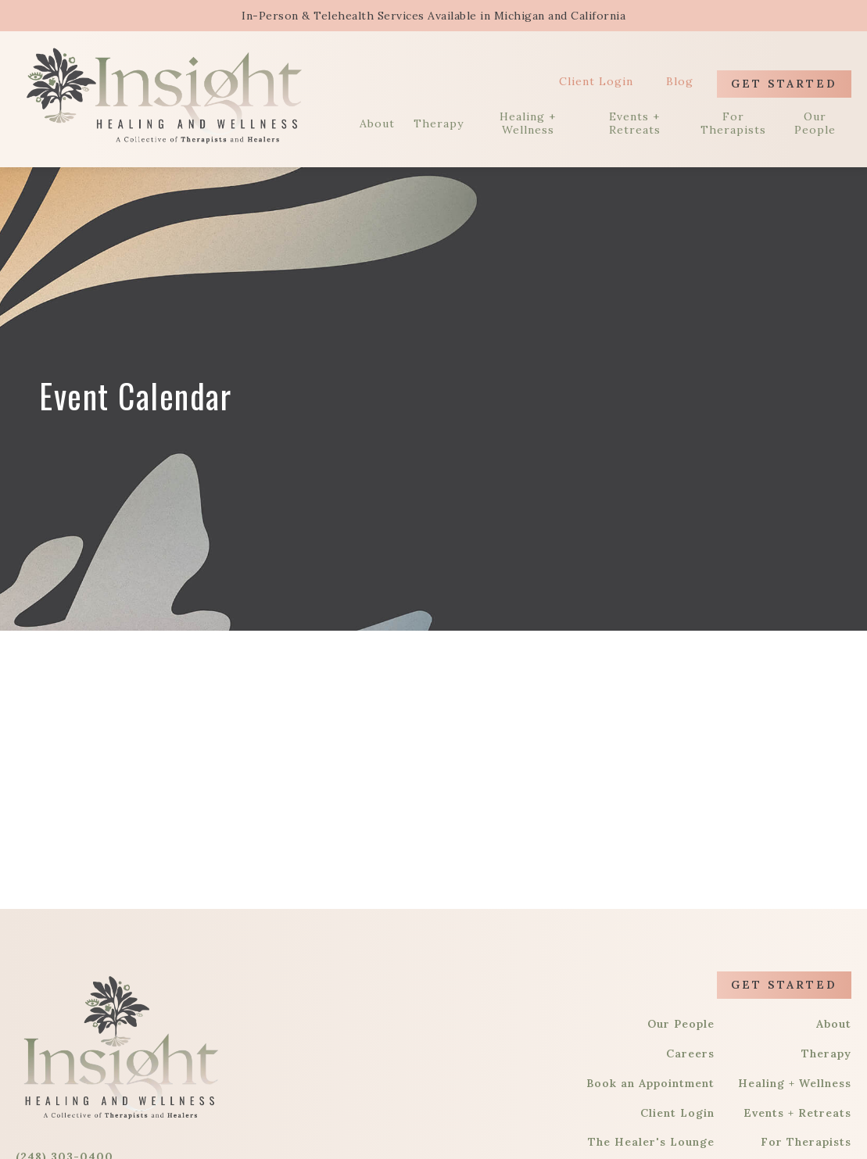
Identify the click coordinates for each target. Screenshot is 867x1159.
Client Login (596, 81)
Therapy (439, 124)
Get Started (784, 84)
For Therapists (733, 123)
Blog (679, 81)
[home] (164, 95)
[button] (820, 15)
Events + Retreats (635, 123)
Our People (815, 123)
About (377, 124)
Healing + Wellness (528, 123)
